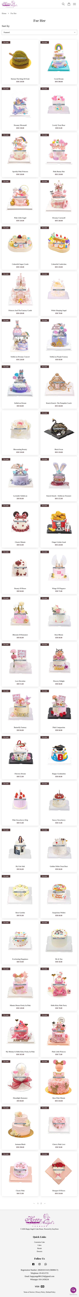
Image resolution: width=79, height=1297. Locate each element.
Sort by (6, 26)
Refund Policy (50, 1292)
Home (4, 13)
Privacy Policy (40, 1292)
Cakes (39, 1245)
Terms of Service (29, 1292)
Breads (39, 1248)
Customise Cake (39, 1242)
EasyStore (55, 1229)
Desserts (39, 1251)
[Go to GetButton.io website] (73, 1294)
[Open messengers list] (73, 1290)
